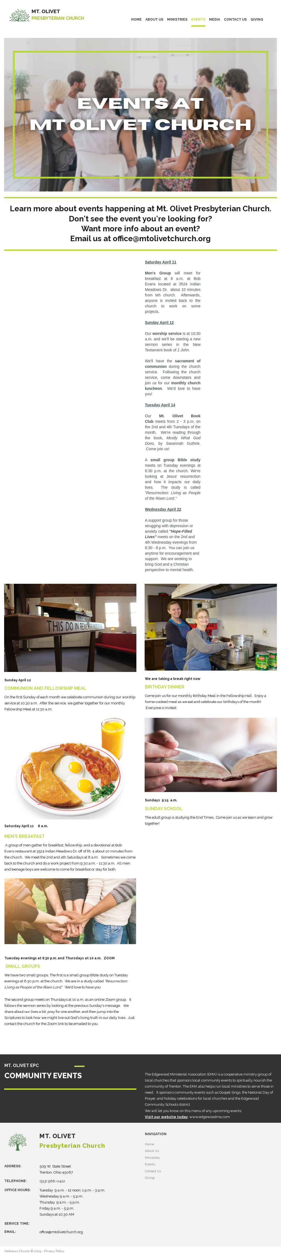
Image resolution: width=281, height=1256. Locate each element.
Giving (149, 1178)
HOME (136, 19)
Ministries (152, 1158)
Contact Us (153, 1171)
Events (150, 1164)
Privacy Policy (54, 1251)
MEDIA (214, 19)
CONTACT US (235, 19)
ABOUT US (154, 19)
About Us (152, 1151)
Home (149, 1144)
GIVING (257, 19)
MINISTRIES (177, 19)
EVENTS (198, 19)
